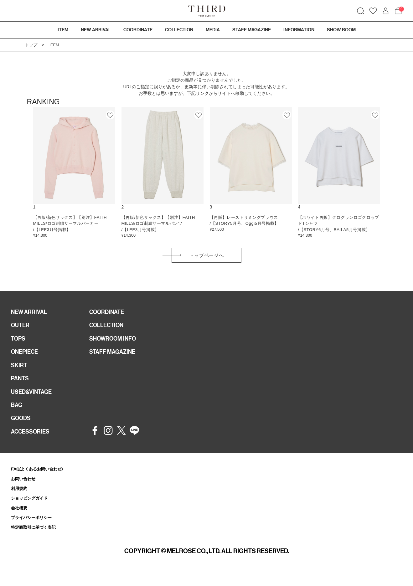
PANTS (21, 384)
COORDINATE (108, 314)
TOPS (19, 342)
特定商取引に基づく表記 (37, 539)
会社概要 (20, 519)
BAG (17, 413)
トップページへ (206, 256)
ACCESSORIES (32, 441)
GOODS (22, 427)
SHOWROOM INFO (115, 342)
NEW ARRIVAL (30, 314)
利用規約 (20, 499)
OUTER (21, 328)
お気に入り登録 (110, 115)
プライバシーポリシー (34, 529)
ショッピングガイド (32, 509)
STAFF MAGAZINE (114, 356)
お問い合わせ (25, 489)
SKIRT (19, 370)
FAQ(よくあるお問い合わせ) (41, 478)
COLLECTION (179, 30)
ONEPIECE (26, 356)
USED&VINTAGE (33, 399)
